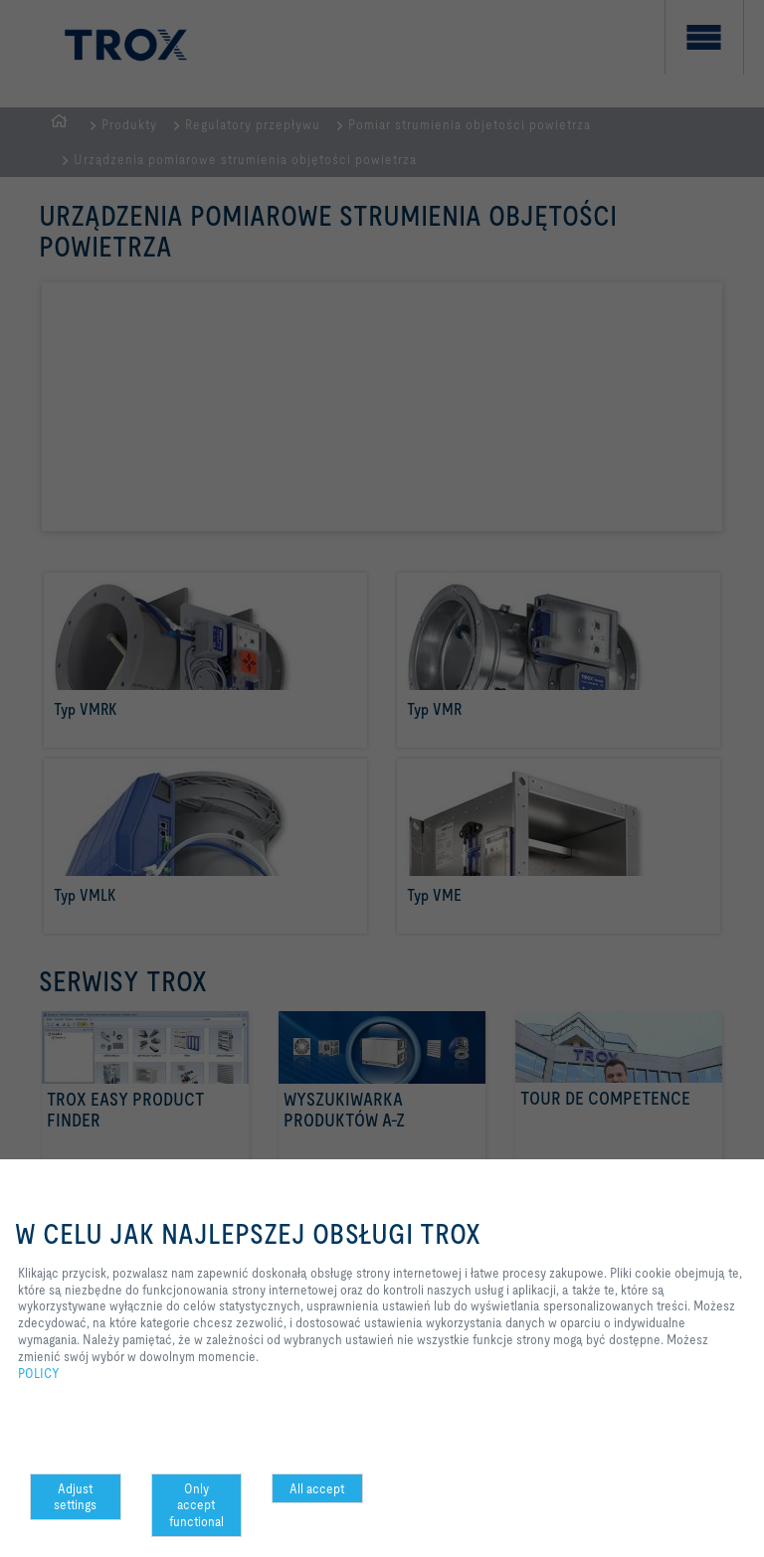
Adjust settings (75, 1496)
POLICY (39, 1373)
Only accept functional (196, 1505)
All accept (316, 1488)
